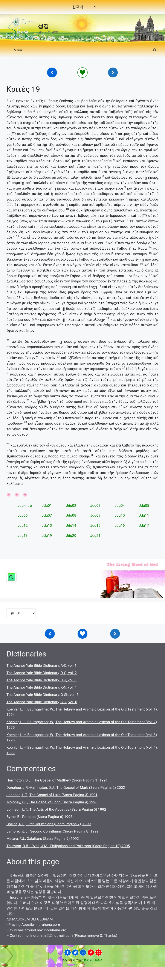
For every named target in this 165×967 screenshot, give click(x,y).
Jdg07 (47, 515)
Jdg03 (95, 505)
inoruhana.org (55, 930)
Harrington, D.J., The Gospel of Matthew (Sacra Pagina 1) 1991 (57, 780)
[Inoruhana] (52, 72)
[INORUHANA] (67, 952)
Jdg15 (95, 525)
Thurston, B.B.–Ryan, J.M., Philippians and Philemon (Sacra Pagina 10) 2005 (68, 846)
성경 (43, 26)
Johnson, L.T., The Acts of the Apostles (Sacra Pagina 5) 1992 (56, 809)
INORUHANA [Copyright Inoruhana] (93, 960)
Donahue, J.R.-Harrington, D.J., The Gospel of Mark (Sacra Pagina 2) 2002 (65, 787)
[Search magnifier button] (11, 577)
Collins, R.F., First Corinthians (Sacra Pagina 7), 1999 (48, 824)
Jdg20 (71, 535)
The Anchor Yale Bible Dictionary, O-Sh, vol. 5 (42, 694)
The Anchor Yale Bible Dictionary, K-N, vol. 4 (41, 687)
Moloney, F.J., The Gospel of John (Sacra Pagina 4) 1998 (51, 802)
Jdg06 (22, 515)
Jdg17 (144, 525)
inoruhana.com (48, 924)
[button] (155, 50)
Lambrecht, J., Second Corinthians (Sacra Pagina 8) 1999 (52, 831)
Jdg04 (120, 505)
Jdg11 (144, 515)
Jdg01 (47, 505)
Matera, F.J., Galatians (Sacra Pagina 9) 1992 (42, 838)
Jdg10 (120, 515)
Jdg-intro (24, 505)
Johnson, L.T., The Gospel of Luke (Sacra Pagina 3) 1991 (52, 795)
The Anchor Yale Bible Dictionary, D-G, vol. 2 (41, 673)
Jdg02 (71, 505)
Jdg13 (47, 525)
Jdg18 (22, 535)
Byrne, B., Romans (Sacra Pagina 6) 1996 (39, 817)
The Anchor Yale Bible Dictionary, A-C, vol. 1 (41, 665)
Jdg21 (95, 535)
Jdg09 (95, 515)
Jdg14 (71, 525)
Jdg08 (71, 515)
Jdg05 (144, 505)
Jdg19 (47, 535)
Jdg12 (22, 525)
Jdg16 (120, 525)
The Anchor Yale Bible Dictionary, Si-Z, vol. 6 (41, 702)
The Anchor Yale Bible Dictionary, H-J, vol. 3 (41, 680)
